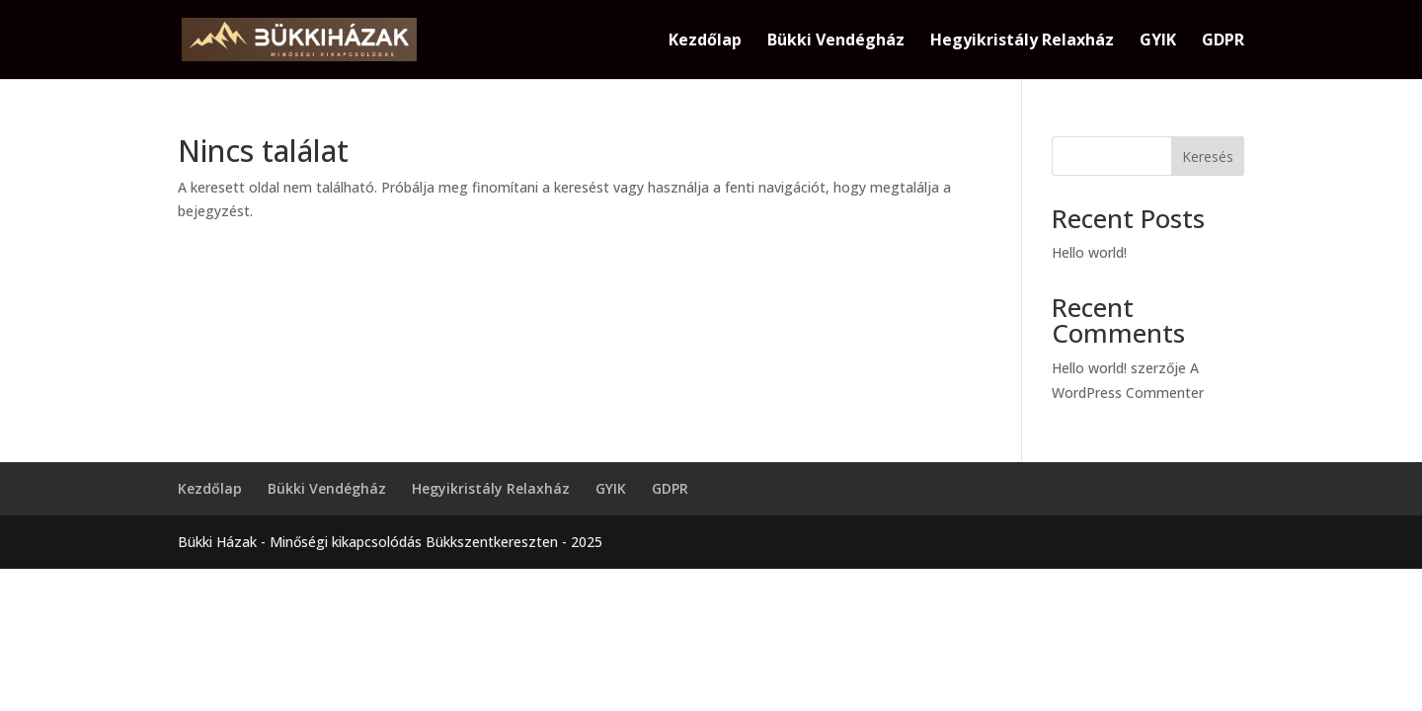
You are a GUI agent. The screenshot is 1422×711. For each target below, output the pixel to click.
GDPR (1223, 41)
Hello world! (1089, 252)
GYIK (1158, 41)
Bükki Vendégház (836, 41)
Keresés (1207, 156)
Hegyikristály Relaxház (1022, 41)
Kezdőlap (705, 41)
